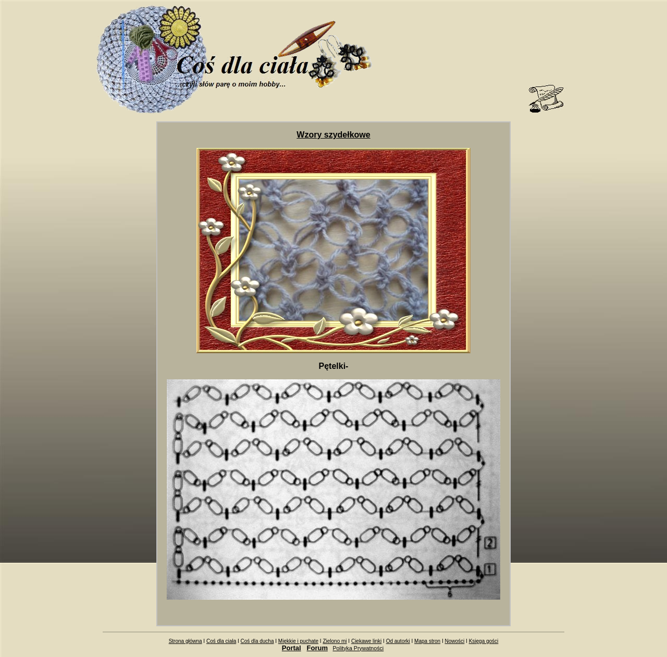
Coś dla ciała (221, 641)
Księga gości (484, 641)
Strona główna (185, 641)
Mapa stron (427, 641)
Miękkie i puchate (298, 641)
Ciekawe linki (366, 641)
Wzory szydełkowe (333, 134)
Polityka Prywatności (358, 648)
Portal (291, 648)
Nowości (454, 641)
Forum (317, 648)
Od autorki (398, 641)
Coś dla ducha (257, 641)
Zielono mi (335, 641)
